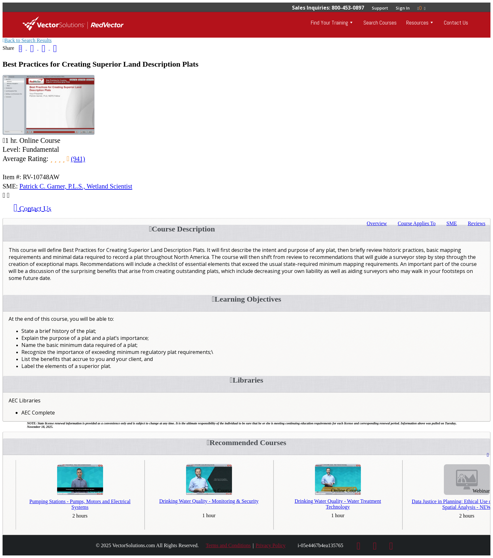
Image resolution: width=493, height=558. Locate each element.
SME (451, 223)
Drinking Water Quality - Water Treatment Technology (338, 504)
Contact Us (456, 22)
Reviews (476, 223)
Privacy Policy (271, 545)
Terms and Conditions (228, 545)
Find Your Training (329, 22)
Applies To (417, 223)
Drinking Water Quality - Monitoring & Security (208, 501)
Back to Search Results (27, 40)
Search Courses (380, 22)
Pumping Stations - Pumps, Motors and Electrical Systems (80, 504)
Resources (417, 22)
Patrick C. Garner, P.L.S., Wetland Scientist (75, 186)
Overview (377, 223)
